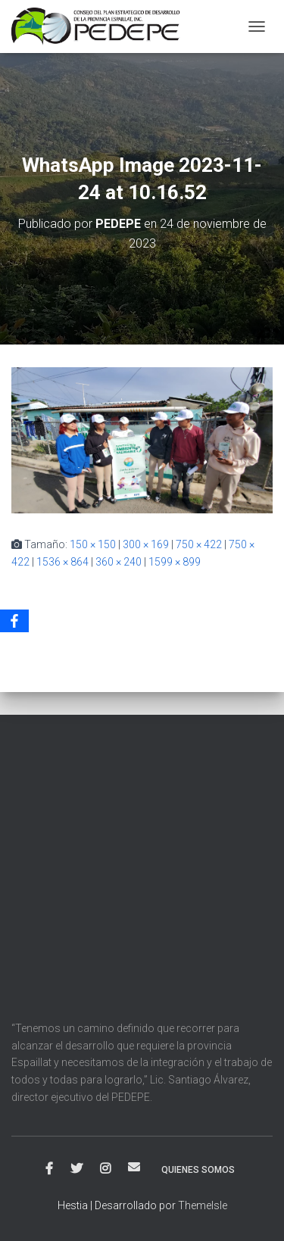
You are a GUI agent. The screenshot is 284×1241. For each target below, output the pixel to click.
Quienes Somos (198, 1170)
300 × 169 (146, 544)
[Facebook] (14, 621)
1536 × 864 (62, 562)
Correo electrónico (134, 1166)
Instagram (105, 1169)
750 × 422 (199, 544)
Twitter (76, 1169)
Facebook (49, 1169)
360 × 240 (118, 562)
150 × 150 (93, 544)
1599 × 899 (174, 562)
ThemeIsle (202, 1205)
